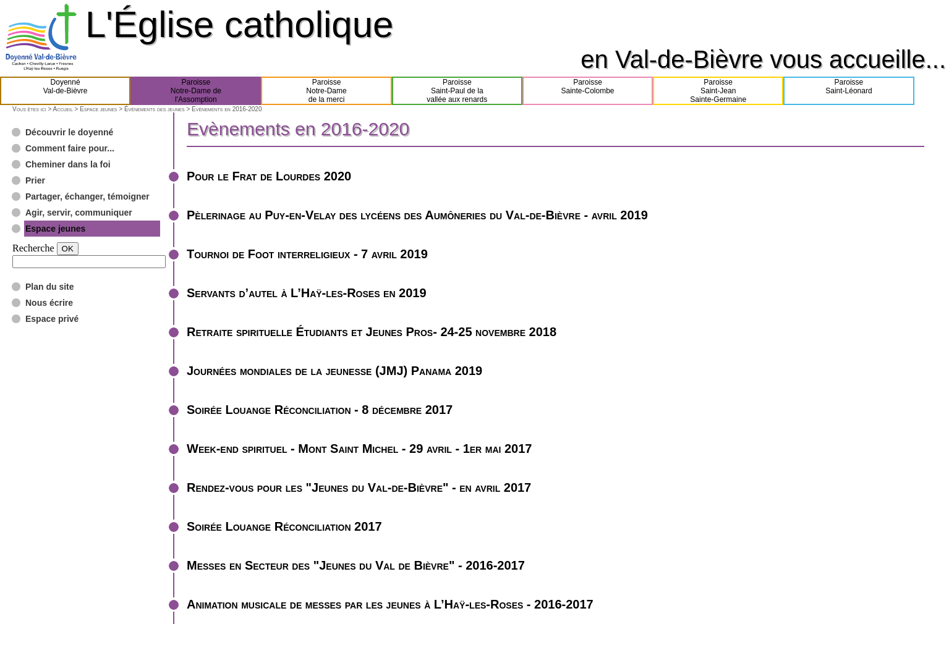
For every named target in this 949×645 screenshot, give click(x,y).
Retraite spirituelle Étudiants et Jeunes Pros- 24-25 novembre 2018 (371, 332)
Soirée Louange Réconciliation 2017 (284, 526)
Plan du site (49, 287)
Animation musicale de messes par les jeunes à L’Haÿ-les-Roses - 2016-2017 (390, 604)
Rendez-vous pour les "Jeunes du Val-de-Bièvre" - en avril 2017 (359, 487)
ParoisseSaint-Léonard (848, 91)
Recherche (33, 248)
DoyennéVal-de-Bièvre (65, 91)
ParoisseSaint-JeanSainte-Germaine (718, 91)
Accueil (62, 109)
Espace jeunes (98, 109)
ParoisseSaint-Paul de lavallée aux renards (457, 91)
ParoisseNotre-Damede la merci (326, 91)
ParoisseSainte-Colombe (587, 91)
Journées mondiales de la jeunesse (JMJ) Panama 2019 (334, 370)
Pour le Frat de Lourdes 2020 (269, 176)
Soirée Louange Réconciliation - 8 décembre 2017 (320, 409)
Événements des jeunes (154, 109)
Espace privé (52, 319)
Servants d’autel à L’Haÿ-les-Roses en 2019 (307, 293)
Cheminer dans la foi (68, 164)
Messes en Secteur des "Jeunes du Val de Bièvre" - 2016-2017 (356, 565)
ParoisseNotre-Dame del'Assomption (196, 91)
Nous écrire (49, 303)
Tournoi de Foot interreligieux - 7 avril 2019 (307, 254)
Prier (35, 180)
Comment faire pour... (69, 148)
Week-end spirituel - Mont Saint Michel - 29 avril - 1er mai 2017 (359, 448)
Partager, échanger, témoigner (87, 196)
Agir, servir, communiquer (78, 212)
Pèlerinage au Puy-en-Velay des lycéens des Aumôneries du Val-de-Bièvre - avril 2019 (417, 215)
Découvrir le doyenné (69, 132)
